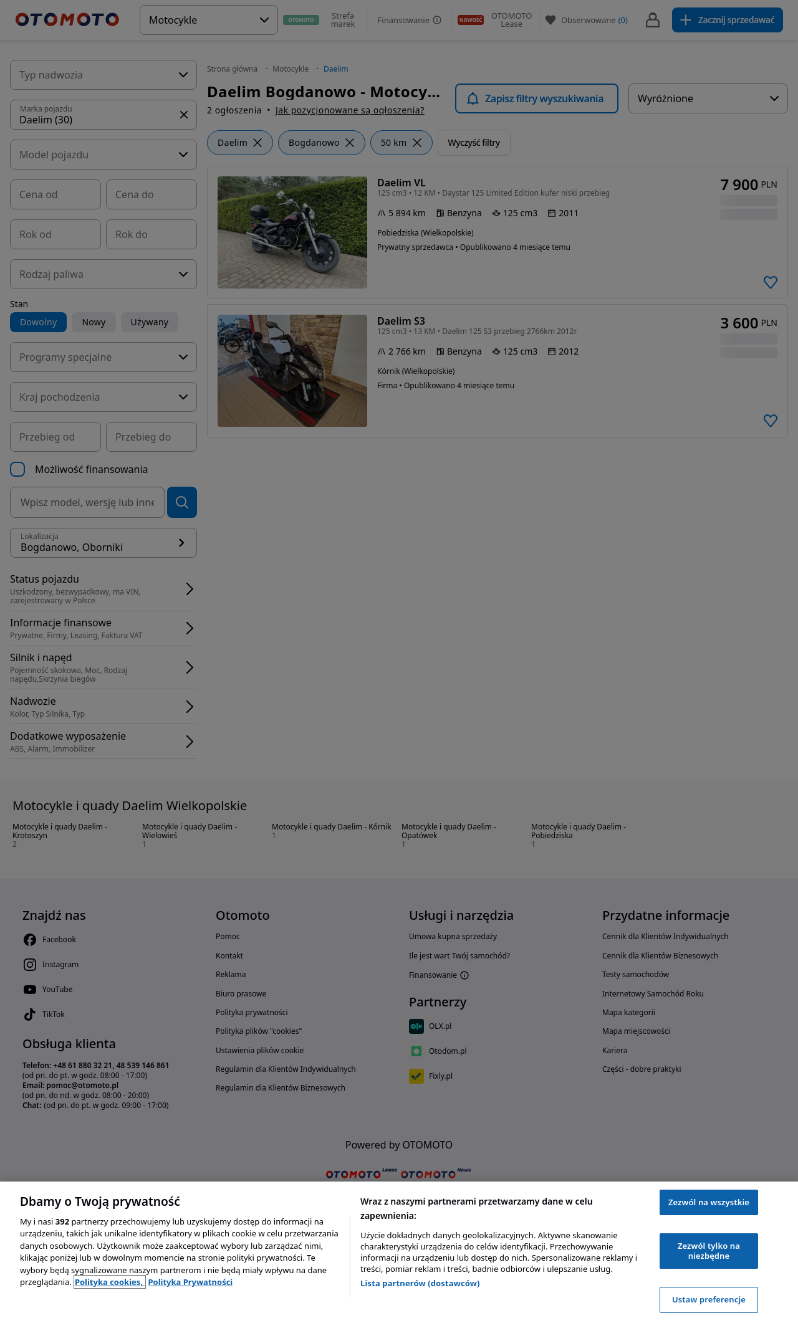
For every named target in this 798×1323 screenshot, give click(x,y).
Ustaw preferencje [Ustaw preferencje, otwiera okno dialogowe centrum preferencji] (709, 1299)
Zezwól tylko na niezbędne (709, 1250)
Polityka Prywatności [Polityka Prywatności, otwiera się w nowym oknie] (190, 1281)
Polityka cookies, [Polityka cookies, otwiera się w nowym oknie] (110, 1281)
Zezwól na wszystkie (708, 1202)
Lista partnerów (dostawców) (420, 1283)
